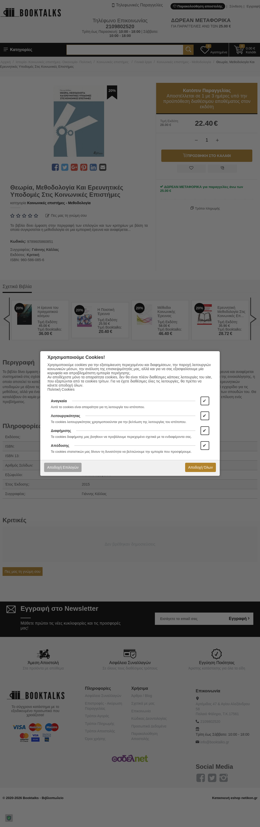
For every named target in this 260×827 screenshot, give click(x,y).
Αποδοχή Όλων (200, 467)
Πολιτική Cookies (61, 389)
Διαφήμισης (61, 431)
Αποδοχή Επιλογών (62, 467)
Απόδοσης (60, 446)
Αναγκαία (59, 401)
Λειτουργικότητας (65, 416)
